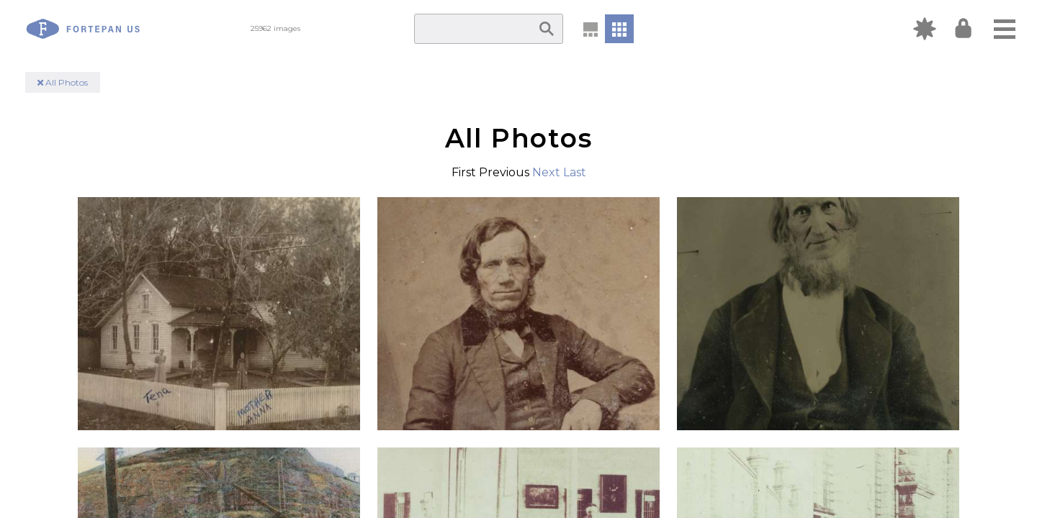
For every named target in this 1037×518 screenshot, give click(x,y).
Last (574, 172)
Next (546, 172)
